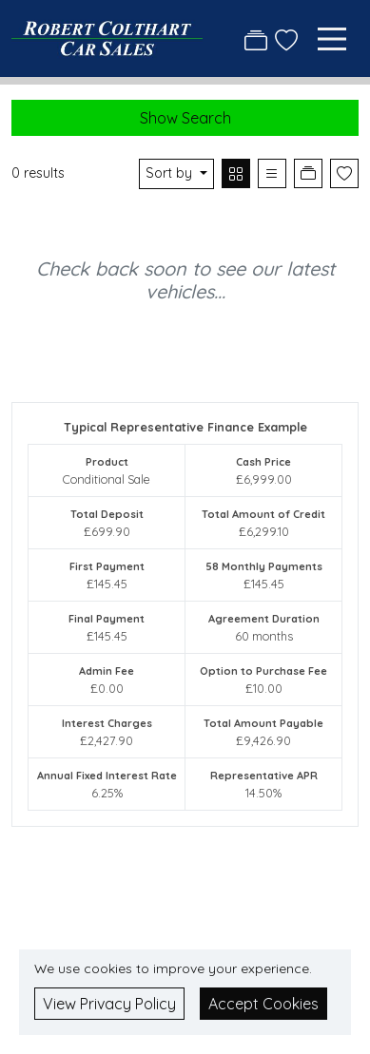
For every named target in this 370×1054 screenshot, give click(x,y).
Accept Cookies (263, 1003)
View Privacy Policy (109, 1003)
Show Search (185, 117)
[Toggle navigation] (332, 39)
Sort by (171, 173)
